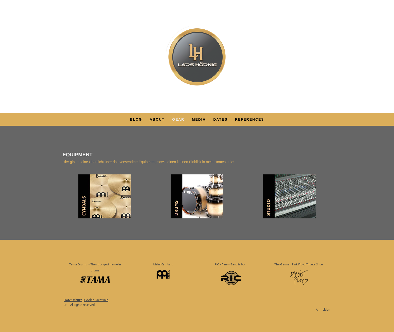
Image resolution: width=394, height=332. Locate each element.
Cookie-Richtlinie (96, 300)
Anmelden (323, 309)
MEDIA (199, 119)
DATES (220, 119)
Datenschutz (73, 300)
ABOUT (157, 119)
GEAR (178, 119)
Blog (136, 119)
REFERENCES (249, 119)
